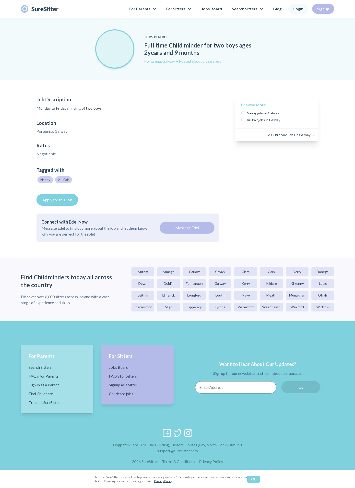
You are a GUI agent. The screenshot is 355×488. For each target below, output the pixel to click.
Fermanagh (194, 283)
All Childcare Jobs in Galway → (291, 135)
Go (301, 387)
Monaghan (297, 295)
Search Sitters (247, 8)
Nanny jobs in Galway (263, 113)
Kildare (271, 283)
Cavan (220, 272)
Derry (297, 272)
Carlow (194, 272)
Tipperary (194, 307)
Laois (323, 283)
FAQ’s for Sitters (123, 376)
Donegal (323, 272)
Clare (246, 272)
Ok (253, 479)
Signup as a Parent (44, 384)
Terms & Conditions (178, 461)
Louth (220, 295)
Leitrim (143, 295)
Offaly (323, 295)
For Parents (142, 8)
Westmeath (271, 307)
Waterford (246, 307)
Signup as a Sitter (123, 384)
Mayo (246, 295)
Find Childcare (41, 393)
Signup (323, 8)
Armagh (169, 272)
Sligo (168, 307)
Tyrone (219, 307)
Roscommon (142, 307)
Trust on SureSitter (44, 402)
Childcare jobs (121, 393)
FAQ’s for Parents (44, 376)
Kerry (245, 283)
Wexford (297, 307)
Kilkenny (297, 283)
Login (298, 8)
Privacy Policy (211, 461)
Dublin (169, 283)
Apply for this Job (57, 199)
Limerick (168, 295)
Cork (271, 272)
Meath (271, 295)
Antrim (143, 272)
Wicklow (322, 307)
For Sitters (178, 8)
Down (142, 283)
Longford (194, 295)
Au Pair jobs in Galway (263, 120)
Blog (277, 8)
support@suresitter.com (177, 450)
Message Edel (187, 227)
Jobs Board (211, 8)
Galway (220, 283)
